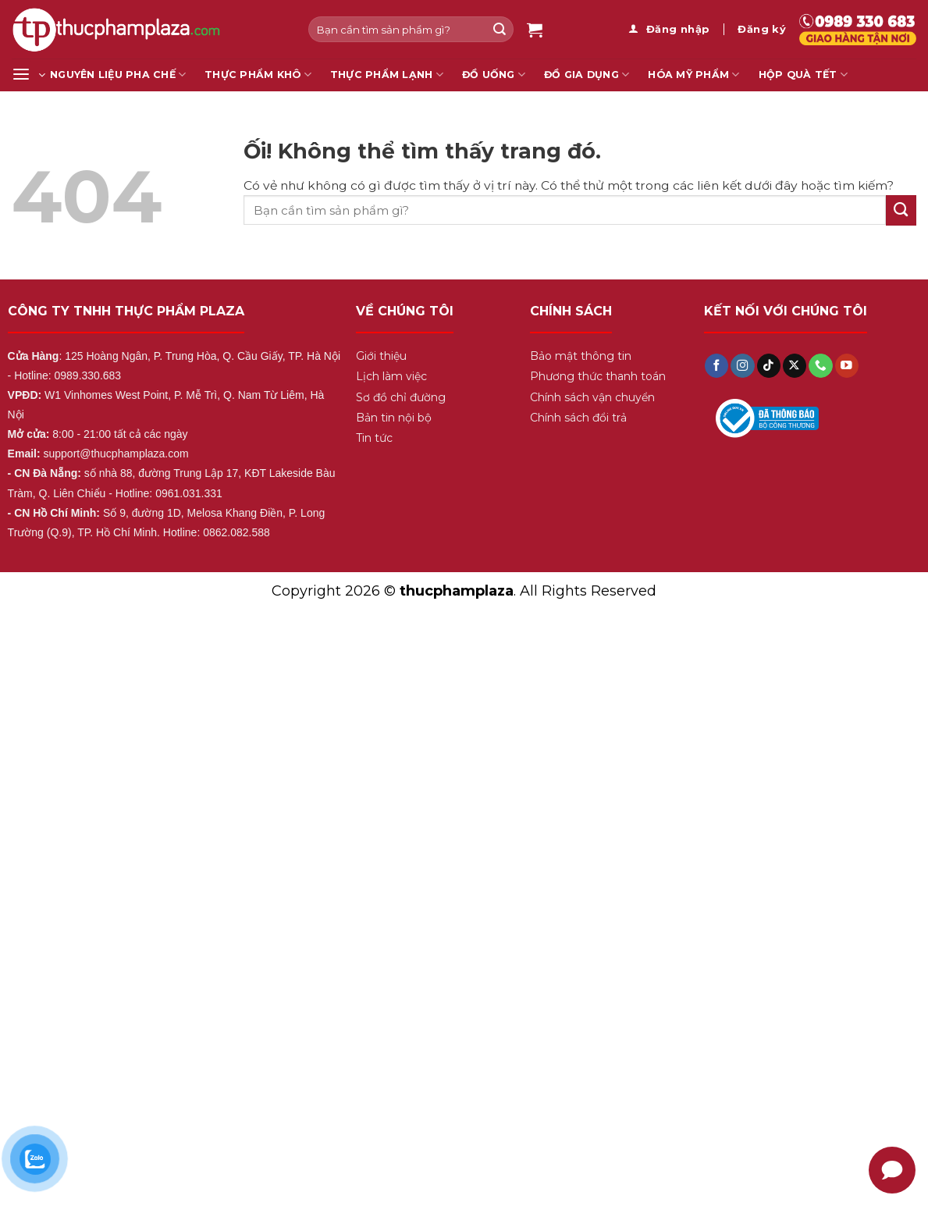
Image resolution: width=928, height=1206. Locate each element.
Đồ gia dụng (586, 74)
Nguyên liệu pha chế (118, 74)
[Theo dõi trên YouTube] (847, 366)
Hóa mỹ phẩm (693, 74)
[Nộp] (499, 29)
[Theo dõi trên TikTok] (768, 366)
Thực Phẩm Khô (257, 74)
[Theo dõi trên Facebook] (716, 366)
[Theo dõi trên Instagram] (742, 366)
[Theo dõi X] (794, 366)
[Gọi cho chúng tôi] (820, 366)
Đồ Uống (493, 74)
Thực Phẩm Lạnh (386, 74)
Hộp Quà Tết (803, 74)
